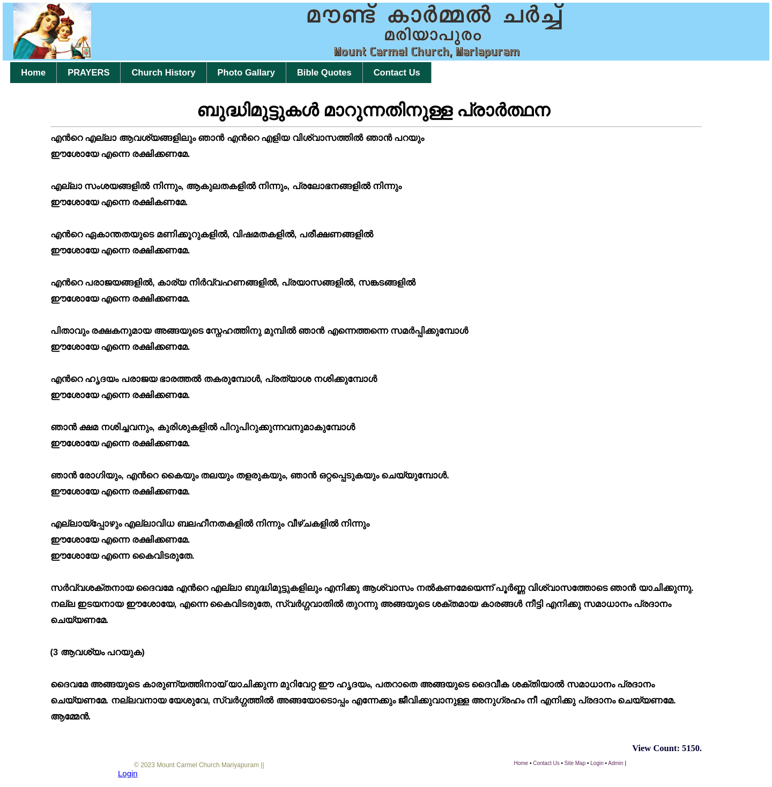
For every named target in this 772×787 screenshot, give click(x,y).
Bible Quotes (324, 72)
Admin (615, 763)
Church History (163, 72)
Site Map (575, 763)
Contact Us (397, 72)
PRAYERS (88, 72)
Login (596, 763)
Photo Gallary (246, 72)
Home (33, 72)
